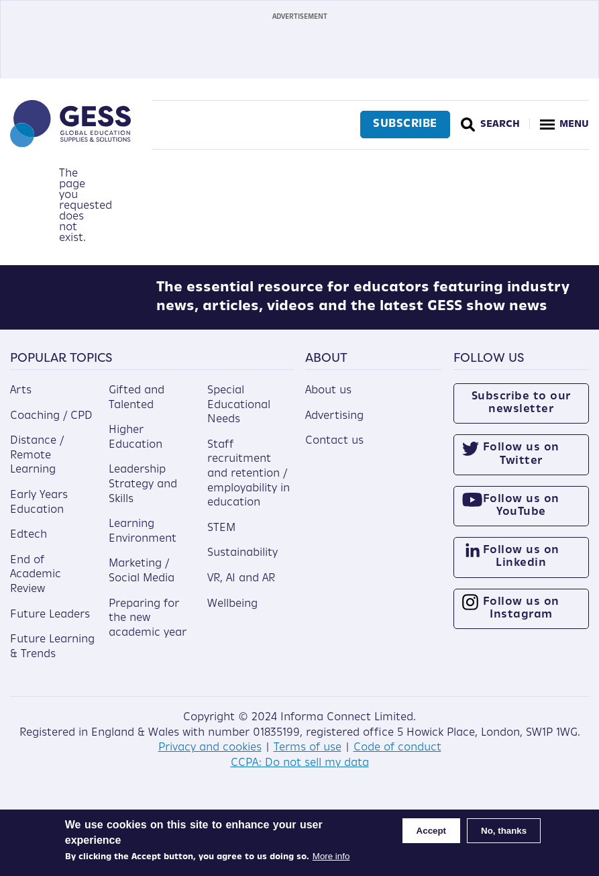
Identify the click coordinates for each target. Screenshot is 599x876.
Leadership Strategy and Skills (143, 494)
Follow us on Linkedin (521, 567)
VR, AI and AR (241, 588)
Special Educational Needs (238, 414)
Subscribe (403, 124)
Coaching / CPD (51, 425)
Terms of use (307, 757)
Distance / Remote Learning (37, 465)
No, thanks (504, 831)
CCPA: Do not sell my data (300, 772)
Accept (431, 831)
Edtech (28, 545)
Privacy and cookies (210, 757)
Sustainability (242, 563)
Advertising (334, 425)
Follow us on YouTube (521, 515)
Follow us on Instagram (521, 618)
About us (328, 400)
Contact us (334, 451)
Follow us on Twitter (521, 464)
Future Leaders (50, 624)
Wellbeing (232, 613)
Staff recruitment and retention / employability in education (248, 483)
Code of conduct (397, 757)
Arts (21, 400)
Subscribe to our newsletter (521, 412)
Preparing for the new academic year (147, 628)
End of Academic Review (35, 584)
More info (331, 856)
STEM (221, 537)
